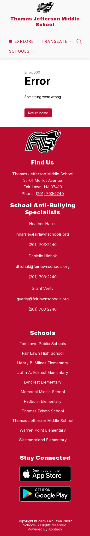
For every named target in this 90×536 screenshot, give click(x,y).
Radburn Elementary (42, 401)
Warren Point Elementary (43, 430)
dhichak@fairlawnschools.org (43, 266)
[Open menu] (21, 41)
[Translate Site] (57, 41)
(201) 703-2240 (50, 193)
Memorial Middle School (43, 391)
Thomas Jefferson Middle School (42, 420)
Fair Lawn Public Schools (42, 343)
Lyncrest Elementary (42, 382)
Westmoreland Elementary (43, 439)
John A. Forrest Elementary (42, 372)
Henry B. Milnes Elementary (42, 362)
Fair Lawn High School (43, 353)
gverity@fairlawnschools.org (43, 298)
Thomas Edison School (43, 411)
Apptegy (55, 529)
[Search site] (79, 41)
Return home (38, 113)
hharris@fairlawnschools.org (42, 234)
